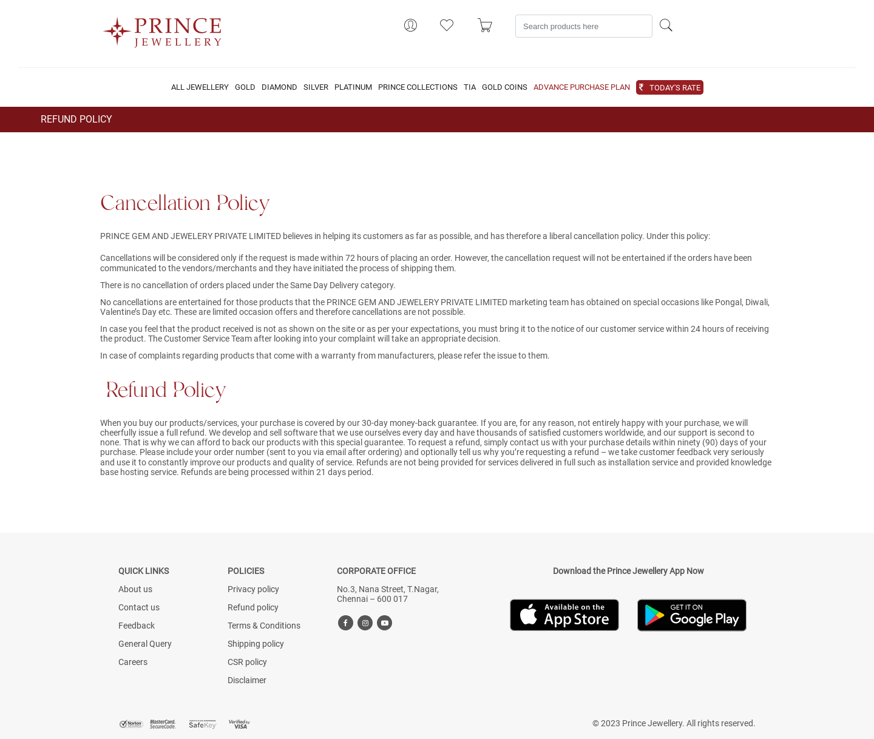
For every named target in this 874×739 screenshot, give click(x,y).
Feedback (136, 625)
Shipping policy (256, 644)
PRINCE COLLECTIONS (418, 87)
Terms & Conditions (264, 625)
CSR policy (247, 662)
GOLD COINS (504, 87)
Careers (132, 662)
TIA (470, 87)
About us (135, 589)
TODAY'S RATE (674, 88)
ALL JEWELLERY (200, 87)
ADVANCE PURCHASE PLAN (582, 87)
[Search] (583, 26)
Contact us (139, 607)
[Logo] (162, 28)
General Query (145, 644)
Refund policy (253, 607)
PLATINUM (353, 87)
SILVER (315, 87)
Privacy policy (253, 589)
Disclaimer (247, 680)
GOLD (245, 87)
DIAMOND (279, 87)
